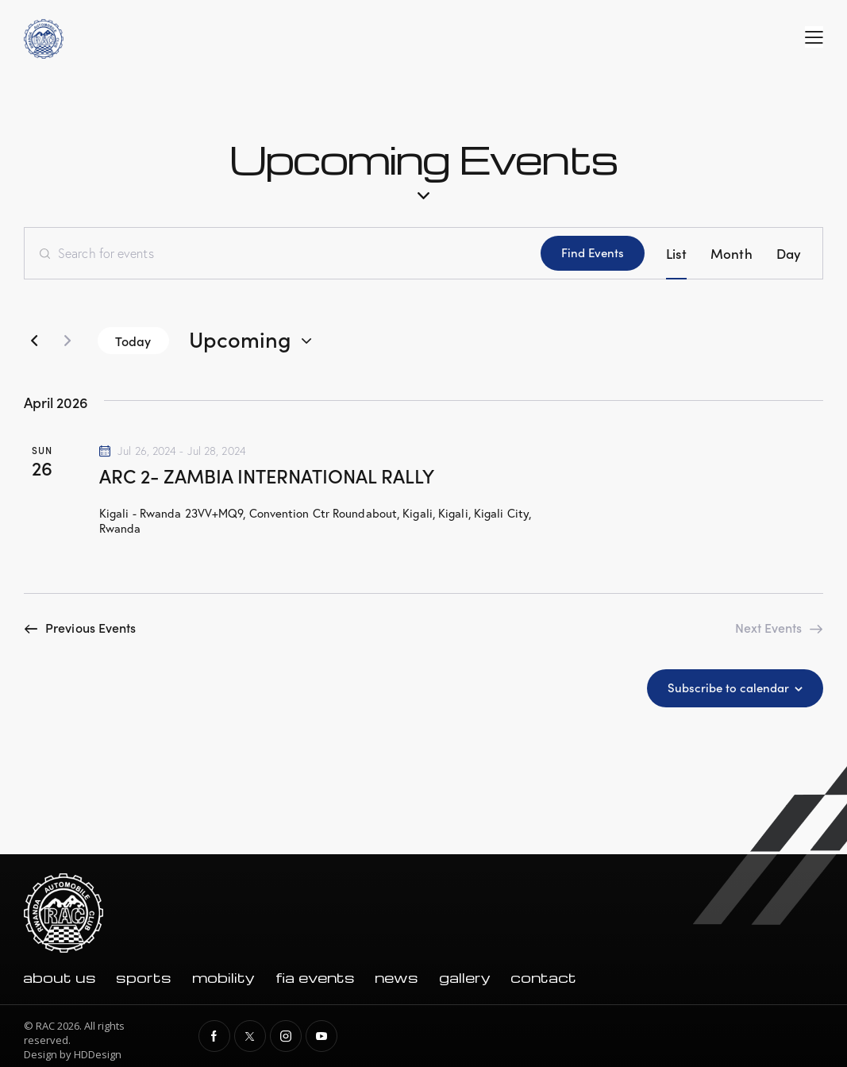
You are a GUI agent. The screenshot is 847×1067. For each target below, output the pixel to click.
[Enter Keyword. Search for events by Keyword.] (283, 253)
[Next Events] (67, 340)
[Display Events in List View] (676, 253)
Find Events (592, 252)
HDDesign (97, 1054)
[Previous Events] (34, 340)
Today (133, 340)
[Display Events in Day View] (788, 253)
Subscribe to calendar (728, 687)
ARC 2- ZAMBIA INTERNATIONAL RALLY (266, 475)
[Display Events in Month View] (731, 253)
